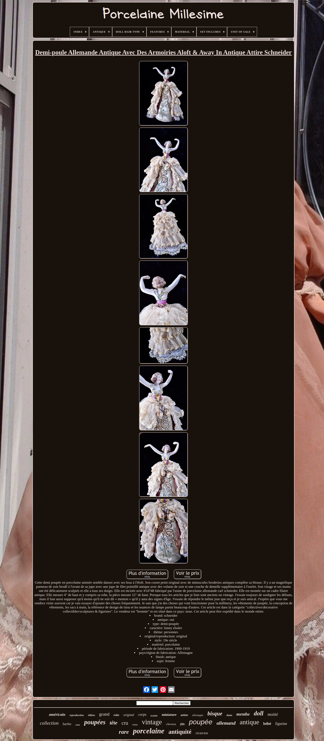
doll (258, 713)
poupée (200, 722)
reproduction (76, 715)
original (128, 715)
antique (249, 722)
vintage (152, 722)
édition (91, 715)
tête (114, 723)
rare (124, 732)
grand (104, 714)
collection (49, 723)
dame (229, 715)
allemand (226, 723)
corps (142, 714)
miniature (169, 715)
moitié (273, 714)
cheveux (171, 724)
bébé (267, 723)
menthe (243, 714)
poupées (94, 722)
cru (125, 723)
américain (57, 714)
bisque (214, 713)
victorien (201, 733)
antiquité (179, 731)
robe (116, 715)
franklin (154, 716)
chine (135, 724)
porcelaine (148, 731)
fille (182, 724)
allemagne (197, 715)
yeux (77, 724)
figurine (281, 724)
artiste (184, 715)
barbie (67, 724)
